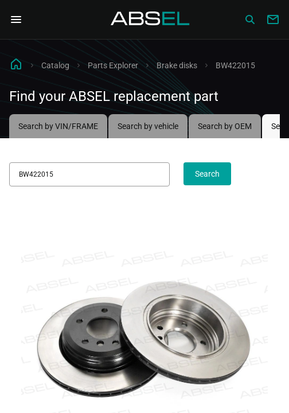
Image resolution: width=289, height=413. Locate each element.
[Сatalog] (250, 19)
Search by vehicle (148, 126)
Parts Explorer (113, 65)
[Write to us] (273, 19)
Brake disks (177, 65)
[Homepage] (150, 19)
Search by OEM (225, 126)
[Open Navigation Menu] (16, 19)
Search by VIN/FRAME (58, 126)
